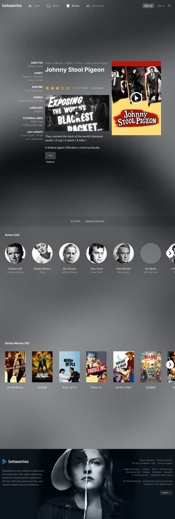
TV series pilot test (140, 475)
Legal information (132, 469)
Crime (78, 63)
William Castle (35, 66)
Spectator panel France (162, 475)
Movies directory (165, 460)
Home (48, 63)
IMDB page (37, 121)
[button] (15, 262)
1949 (69, 63)
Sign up (148, 5)
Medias (146, 472)
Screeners (157, 472)
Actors (75, 221)
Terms (154, 469)
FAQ (153, 463)
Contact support (165, 463)
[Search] (169, 6)
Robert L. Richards (33, 76)
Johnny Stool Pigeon (96, 63)
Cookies (146, 469)
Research (168, 472)
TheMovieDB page (33, 125)
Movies (59, 63)
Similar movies (94, 221)
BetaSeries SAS (133, 472)
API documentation (141, 463)
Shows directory (147, 460)
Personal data (166, 469)
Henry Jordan (35, 80)
